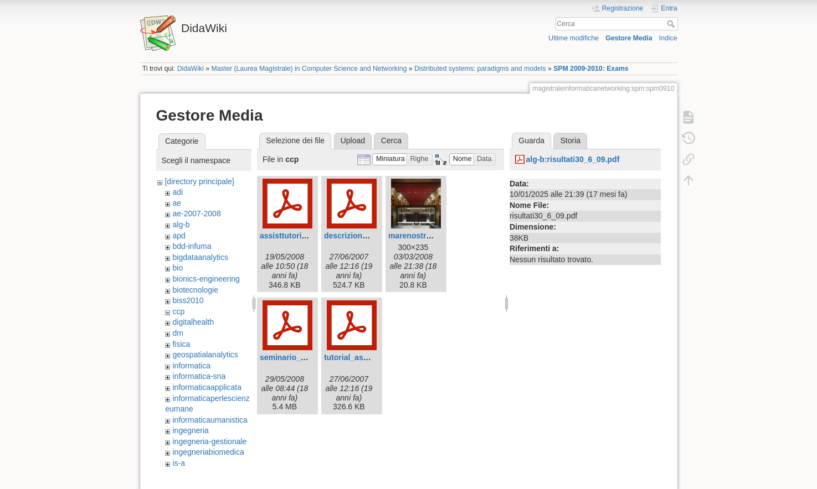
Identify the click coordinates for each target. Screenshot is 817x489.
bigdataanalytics (200, 257)
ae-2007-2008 (196, 213)
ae (176, 203)
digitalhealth (193, 322)
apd (178, 235)
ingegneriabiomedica (208, 452)
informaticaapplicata (206, 387)
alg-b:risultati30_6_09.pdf (572, 159)
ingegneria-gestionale (209, 441)
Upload (353, 140)
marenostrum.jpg (419, 235)
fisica (181, 344)
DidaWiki (190, 68)
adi (177, 192)
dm (177, 333)
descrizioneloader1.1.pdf (369, 235)
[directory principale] (199, 181)
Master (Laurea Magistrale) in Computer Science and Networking (309, 68)
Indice (668, 38)
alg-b (180, 224)
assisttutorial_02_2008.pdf (308, 235)
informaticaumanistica (209, 419)
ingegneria (190, 430)
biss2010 (187, 300)
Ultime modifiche (573, 38)
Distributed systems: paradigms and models (480, 68)
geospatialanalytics (205, 354)
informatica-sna (198, 376)
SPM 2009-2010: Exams (591, 68)
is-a (178, 463)
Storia (571, 140)
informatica (191, 365)
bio (177, 267)
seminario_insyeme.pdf (303, 357)
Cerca (672, 24)
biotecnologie (195, 289)
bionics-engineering (205, 278)
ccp (178, 311)
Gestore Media (628, 38)
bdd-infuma (191, 246)
